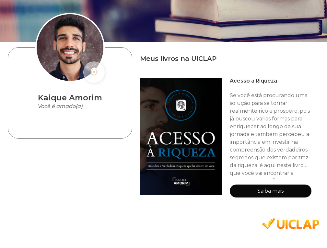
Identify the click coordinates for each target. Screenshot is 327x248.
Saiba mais (270, 191)
